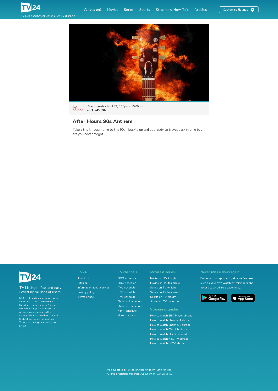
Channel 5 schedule (130, 306)
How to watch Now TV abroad (169, 339)
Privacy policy (86, 292)
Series (129, 9)
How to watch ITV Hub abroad (169, 329)
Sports (144, 9)
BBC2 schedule (127, 283)
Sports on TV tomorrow (165, 301)
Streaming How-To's (172, 9)
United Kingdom (146, 369)
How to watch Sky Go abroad (168, 334)
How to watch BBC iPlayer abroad (171, 315)
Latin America (164, 369)
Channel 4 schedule (130, 301)
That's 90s (98, 110)
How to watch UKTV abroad (167, 343)
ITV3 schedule (127, 297)
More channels (127, 315)
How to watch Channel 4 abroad (170, 320)
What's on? (92, 9)
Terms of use (86, 297)
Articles (200, 9)
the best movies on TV (31, 319)
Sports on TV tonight (163, 297)
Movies (112, 9)
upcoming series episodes (42, 322)
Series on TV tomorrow (164, 292)
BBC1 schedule (127, 278)
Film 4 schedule (127, 311)
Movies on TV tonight (163, 278)
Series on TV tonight (163, 287)
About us (83, 278)
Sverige (132, 369)
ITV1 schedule (127, 287)
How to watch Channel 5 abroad (170, 325)
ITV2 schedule (127, 292)
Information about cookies (93, 287)
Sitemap (83, 283)
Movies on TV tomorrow (165, 283)
